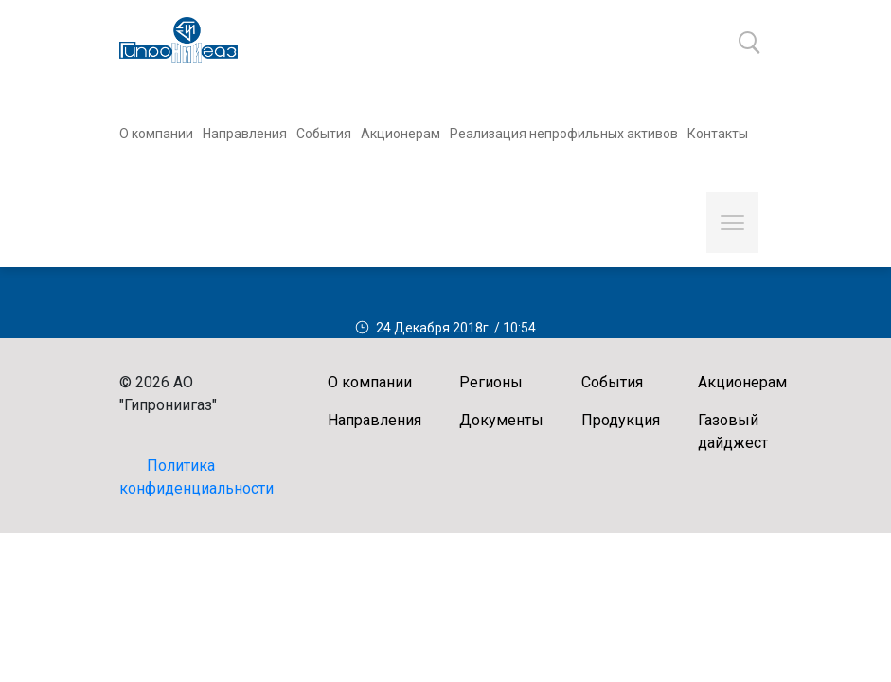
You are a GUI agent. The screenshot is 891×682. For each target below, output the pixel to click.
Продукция (620, 420)
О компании (156, 133)
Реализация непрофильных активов (564, 133)
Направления (245, 133)
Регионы (491, 382)
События (323, 133)
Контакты (717, 133)
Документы (501, 420)
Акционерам (400, 133)
